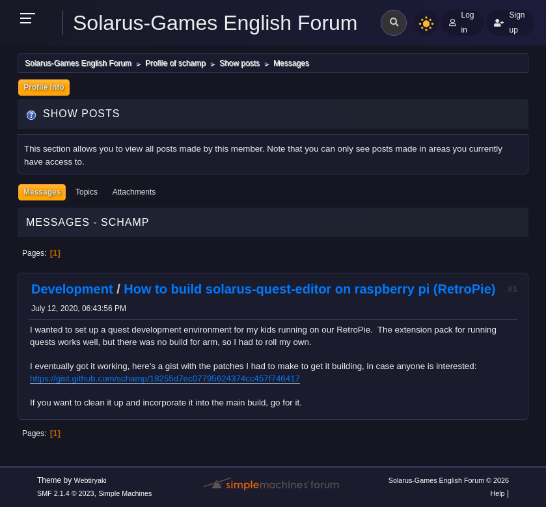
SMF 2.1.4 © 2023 (65, 493)
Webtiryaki (90, 480)
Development (72, 289)
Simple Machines (125, 493)
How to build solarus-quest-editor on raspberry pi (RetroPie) (309, 289)
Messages (42, 192)
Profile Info (43, 87)
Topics (86, 192)
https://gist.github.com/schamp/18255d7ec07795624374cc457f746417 (165, 378)
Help (497, 493)
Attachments (134, 192)
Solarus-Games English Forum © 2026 (449, 480)
